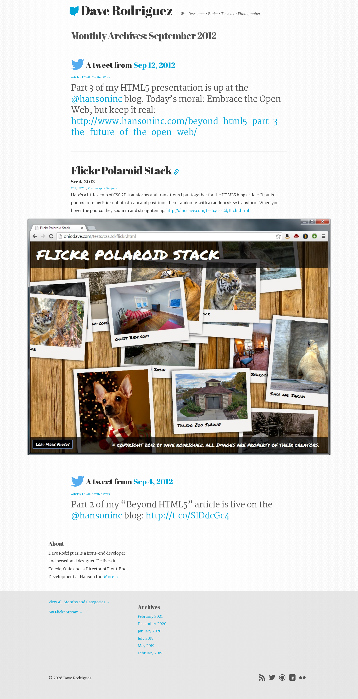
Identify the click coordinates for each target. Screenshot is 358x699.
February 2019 (150, 653)
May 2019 (146, 645)
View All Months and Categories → (79, 602)
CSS (73, 188)
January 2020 (149, 631)
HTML (86, 77)
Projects (111, 188)
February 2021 (150, 616)
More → (111, 576)
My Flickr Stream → (66, 612)
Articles (76, 77)
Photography (96, 188)
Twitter (97, 77)
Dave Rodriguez (122, 10)
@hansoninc (96, 99)
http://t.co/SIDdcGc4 (188, 516)
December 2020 (152, 623)
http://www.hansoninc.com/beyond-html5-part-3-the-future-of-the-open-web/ (177, 127)
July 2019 (146, 638)
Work (106, 77)
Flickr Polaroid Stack (125, 170)
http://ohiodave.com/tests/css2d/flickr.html (207, 210)
